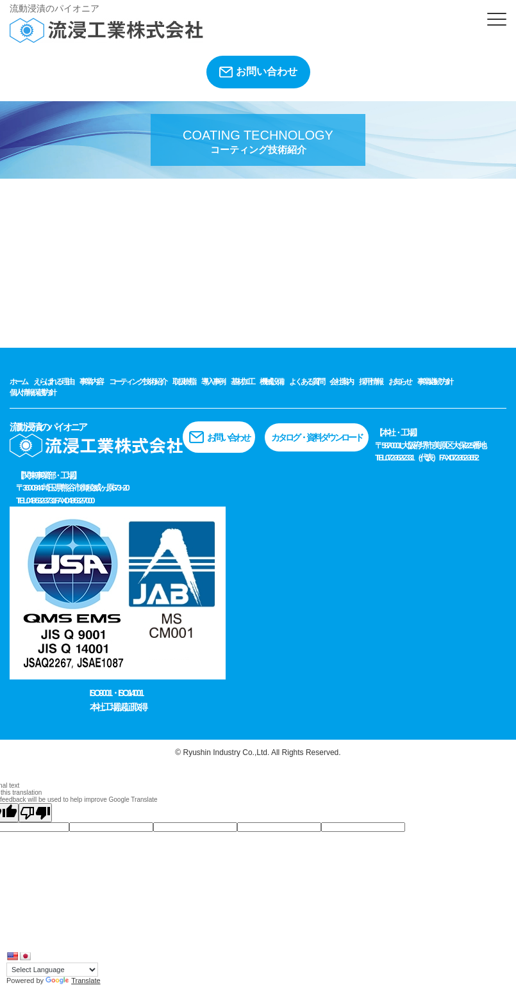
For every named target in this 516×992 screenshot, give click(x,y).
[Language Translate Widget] (52, 970)
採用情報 (370, 381)
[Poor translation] (35, 812)
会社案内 (341, 381)
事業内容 (91, 381)
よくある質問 (306, 381)
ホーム (18, 381)
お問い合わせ (258, 71)
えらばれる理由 (53, 381)
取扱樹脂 (184, 381)
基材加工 (242, 381)
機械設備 (271, 381)
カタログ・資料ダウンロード (316, 437)
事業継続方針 (434, 381)
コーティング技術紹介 (137, 381)
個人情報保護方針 (32, 392)
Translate (73, 980)
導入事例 (212, 381)
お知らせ (400, 381)
